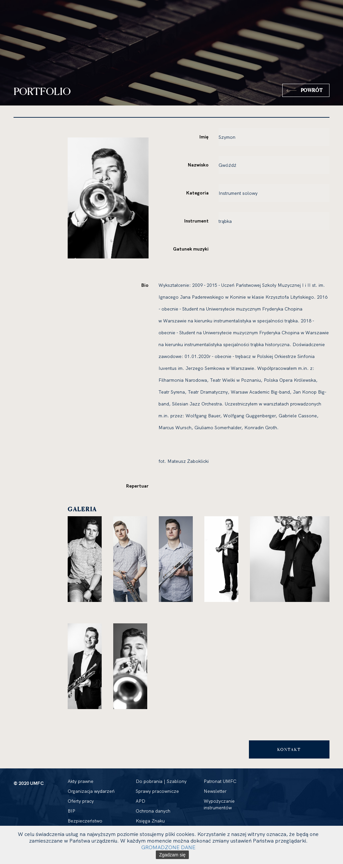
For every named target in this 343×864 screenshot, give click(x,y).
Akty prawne (80, 781)
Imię (204, 137)
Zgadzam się (172, 854)
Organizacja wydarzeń (91, 791)
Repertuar (137, 486)
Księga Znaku (150, 821)
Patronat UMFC (220, 781)
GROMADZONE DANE (168, 847)
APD (140, 801)
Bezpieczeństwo (85, 821)
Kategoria (197, 193)
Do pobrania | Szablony (161, 781)
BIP (71, 811)
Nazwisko (198, 165)
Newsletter (215, 791)
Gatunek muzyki (191, 249)
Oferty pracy (81, 801)
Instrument (196, 221)
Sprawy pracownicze (157, 791)
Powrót (312, 90)
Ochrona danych (153, 811)
